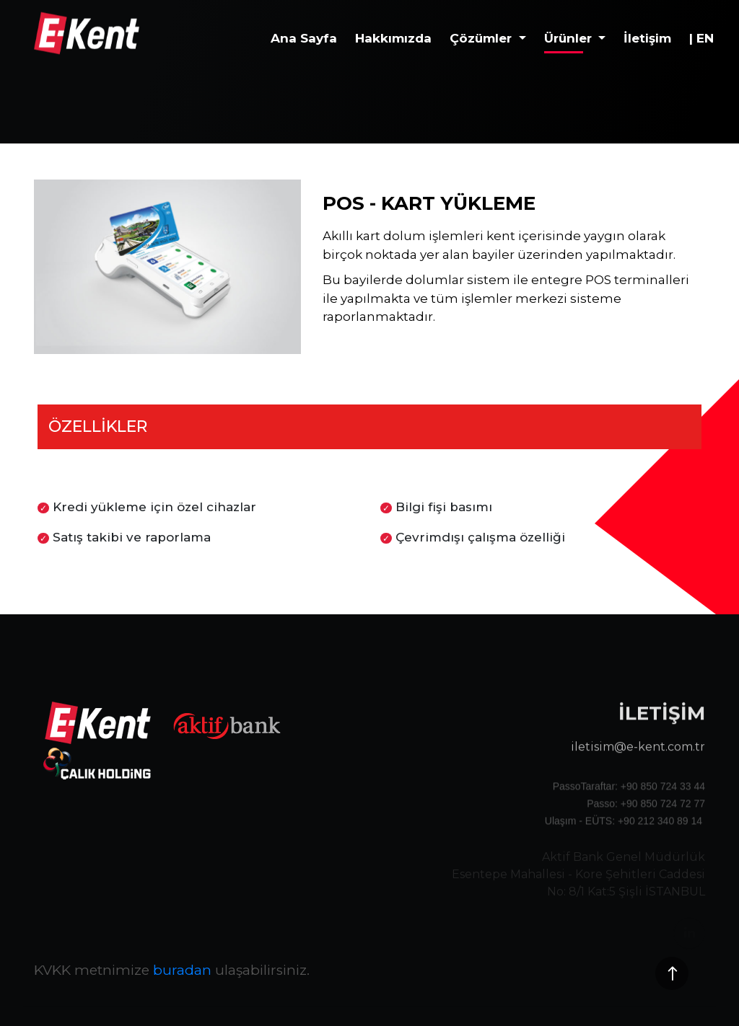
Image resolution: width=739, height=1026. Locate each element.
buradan (182, 970)
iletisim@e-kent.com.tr (638, 764)
